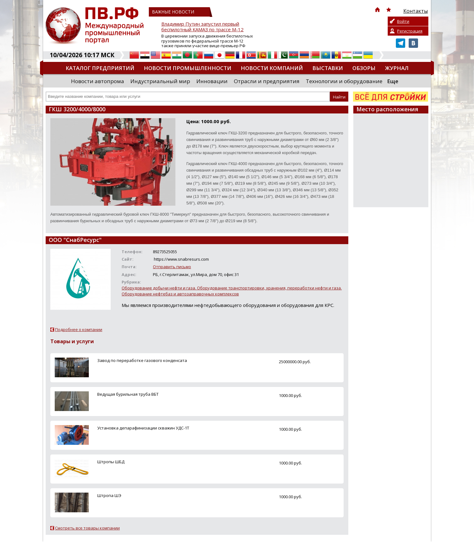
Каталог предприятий (100, 68)
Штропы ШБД (110, 461)
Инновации (212, 81)
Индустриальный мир (160, 81)
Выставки (327, 68)
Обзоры (364, 68)
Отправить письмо (172, 266)
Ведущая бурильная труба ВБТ (128, 394)
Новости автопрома (97, 81)
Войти (403, 21)
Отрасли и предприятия (267, 81)
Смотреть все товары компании (87, 528)
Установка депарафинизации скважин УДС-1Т (143, 428)
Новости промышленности (187, 68)
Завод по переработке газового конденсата (142, 360)
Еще (392, 81)
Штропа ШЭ (109, 495)
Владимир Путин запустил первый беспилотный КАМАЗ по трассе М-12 (202, 26)
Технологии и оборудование (344, 81)
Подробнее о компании (78, 329)
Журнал (397, 68)
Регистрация (409, 31)
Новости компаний (272, 68)
